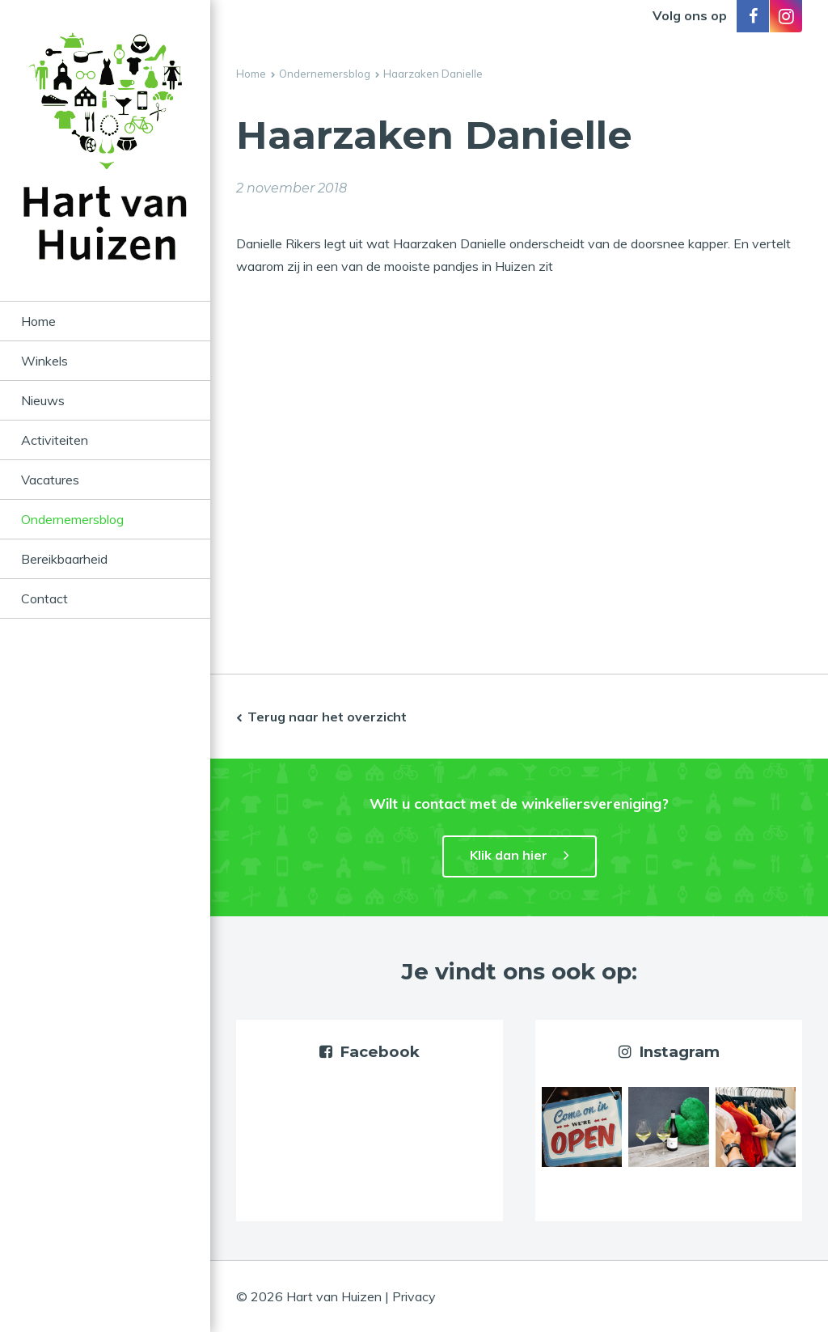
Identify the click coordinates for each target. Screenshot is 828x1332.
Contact (44, 598)
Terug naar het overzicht (327, 716)
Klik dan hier (508, 855)
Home (38, 321)
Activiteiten (54, 440)
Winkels (44, 361)
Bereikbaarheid (64, 559)
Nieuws (43, 400)
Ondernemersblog (72, 519)
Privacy (414, 1296)
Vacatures (50, 479)
